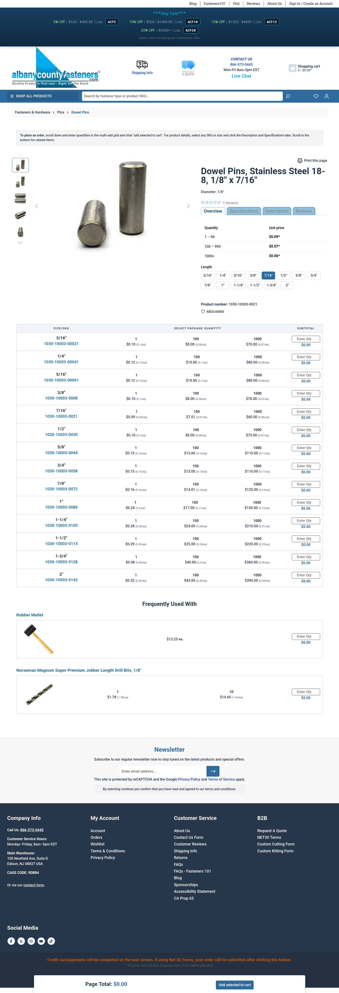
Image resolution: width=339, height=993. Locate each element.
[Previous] (36, 205)
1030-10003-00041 (61, 362)
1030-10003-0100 (61, 525)
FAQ (236, 4)
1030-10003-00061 (61, 380)
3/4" (314, 275)
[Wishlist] (316, 96)
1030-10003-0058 (61, 471)
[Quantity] (306, 339)
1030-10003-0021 (61, 416)
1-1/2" (255, 285)
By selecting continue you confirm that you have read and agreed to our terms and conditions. (169, 789)
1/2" (283, 275)
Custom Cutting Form (276, 844)
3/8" (253, 275)
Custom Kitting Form (275, 851)
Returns (181, 857)
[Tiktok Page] (51, 941)
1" (222, 285)
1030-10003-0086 (61, 507)
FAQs (178, 864)
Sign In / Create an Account (311, 4)
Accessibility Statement (194, 891)
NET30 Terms (269, 837)
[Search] (288, 96)
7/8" (207, 285)
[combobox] (182, 96)
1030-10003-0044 (61, 452)
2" (287, 285)
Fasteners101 (215, 4)
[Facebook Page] (11, 941)
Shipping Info (185, 851)
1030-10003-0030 (61, 434)
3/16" (207, 275)
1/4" (223, 275)
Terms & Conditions (108, 851)
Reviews (253, 4)
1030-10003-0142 (61, 579)
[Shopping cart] (304, 68)
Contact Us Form (188, 837)
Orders (96, 837)
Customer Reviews (190, 844)
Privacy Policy (189, 779)
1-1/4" (238, 285)
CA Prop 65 (184, 898)
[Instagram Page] (31, 941)
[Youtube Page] (41, 941)
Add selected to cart (235, 985)
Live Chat (241, 76)
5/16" (238, 275)
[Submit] (213, 771)
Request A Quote (272, 831)
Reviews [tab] (304, 211)
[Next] (188, 205)
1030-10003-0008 (61, 398)
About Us (274, 4)
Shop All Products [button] (31, 96)
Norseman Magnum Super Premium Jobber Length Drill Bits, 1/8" (78, 670)
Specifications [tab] (244, 211)
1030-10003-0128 (61, 561)
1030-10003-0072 (61, 489)
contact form (33, 885)
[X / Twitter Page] (21, 941)
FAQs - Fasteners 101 (192, 871)
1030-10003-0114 (61, 543)
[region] (102, 206)
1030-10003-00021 (61, 343)
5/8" (298, 275)
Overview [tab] (213, 211)
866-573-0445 (241, 64)
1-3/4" (271, 285)
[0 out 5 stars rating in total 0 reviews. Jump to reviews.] (220, 202)
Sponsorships (186, 885)
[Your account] (326, 96)
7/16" (268, 275)
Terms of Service (221, 779)
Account (98, 831)
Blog (193, 4)
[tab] (277, 211)
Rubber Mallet (29, 614)
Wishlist (98, 844)
